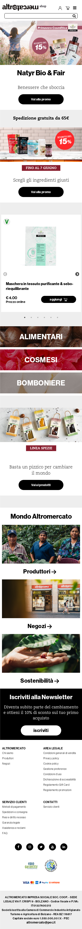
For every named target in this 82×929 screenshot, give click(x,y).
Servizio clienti (51, 806)
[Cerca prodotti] (41, 15)
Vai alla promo (41, 99)
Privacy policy (51, 758)
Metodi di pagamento (14, 806)
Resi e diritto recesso (14, 817)
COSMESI (40, 359)
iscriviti (41, 730)
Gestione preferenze (55, 768)
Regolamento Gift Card (56, 784)
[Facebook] (18, 846)
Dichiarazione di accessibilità (59, 779)
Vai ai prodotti (41, 485)
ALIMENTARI (41, 336)
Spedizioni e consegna (15, 812)
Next (77, 274)
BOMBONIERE (41, 382)
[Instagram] (29, 846)
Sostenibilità (40, 680)
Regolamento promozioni (57, 790)
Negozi (41, 626)
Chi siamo (7, 753)
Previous (5, 274)
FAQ (5, 833)
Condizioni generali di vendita (59, 753)
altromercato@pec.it (41, 922)
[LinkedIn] (63, 846)
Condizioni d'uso (52, 774)
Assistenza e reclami (13, 827)
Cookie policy (51, 763)
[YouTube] (52, 846)
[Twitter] (41, 846)
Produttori (41, 571)
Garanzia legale (11, 822)
